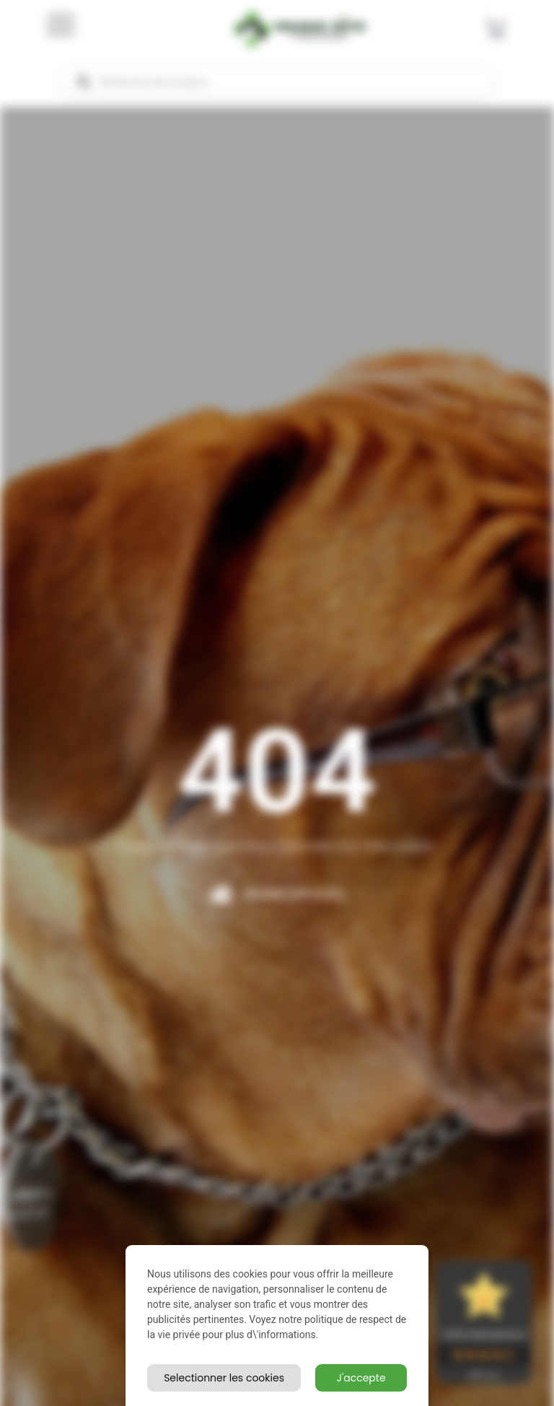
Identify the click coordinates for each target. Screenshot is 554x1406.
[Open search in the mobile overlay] (277, 82)
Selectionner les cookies (224, 1378)
